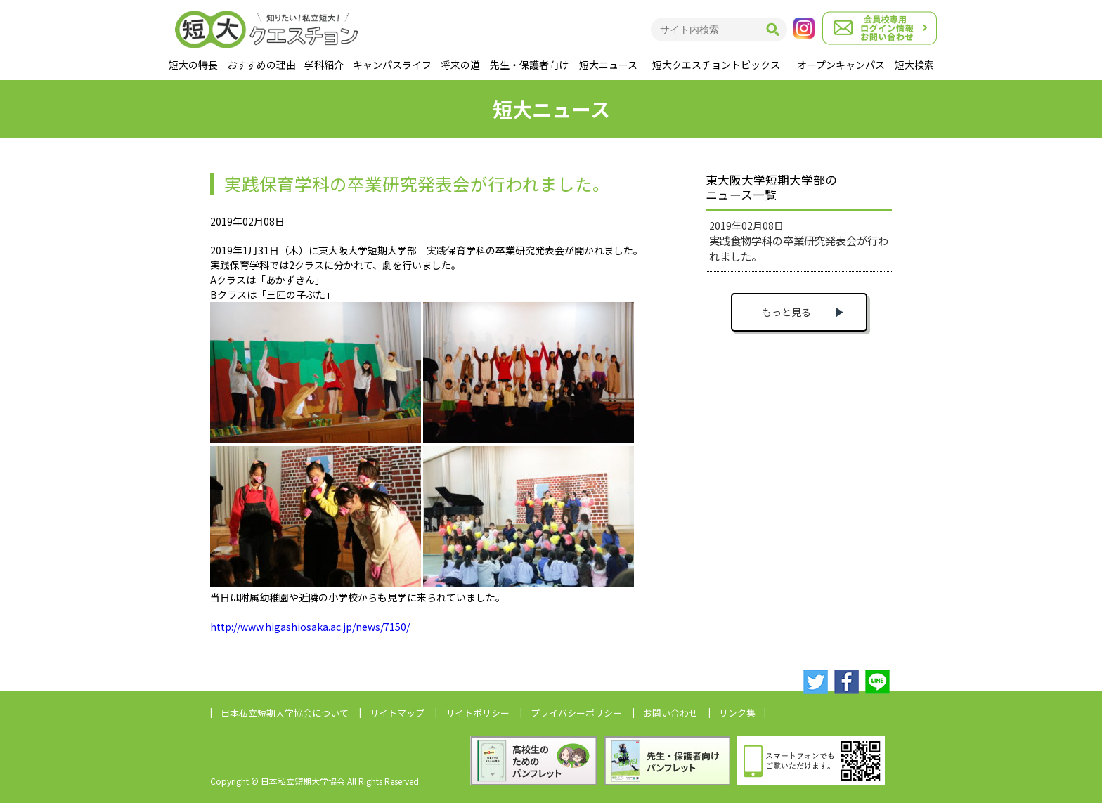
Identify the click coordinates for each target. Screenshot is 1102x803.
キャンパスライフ (392, 65)
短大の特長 (193, 65)
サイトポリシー (478, 712)
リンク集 (737, 712)
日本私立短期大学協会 (285, 712)
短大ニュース (608, 65)
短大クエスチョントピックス (716, 65)
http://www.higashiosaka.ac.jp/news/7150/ (310, 627)
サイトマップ (397, 712)
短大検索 (914, 65)
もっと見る (786, 312)
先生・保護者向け (529, 65)
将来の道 (460, 65)
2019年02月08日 (798, 240)
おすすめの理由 (261, 65)
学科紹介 (324, 65)
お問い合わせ (670, 712)
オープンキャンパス (841, 65)
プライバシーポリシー (576, 712)
